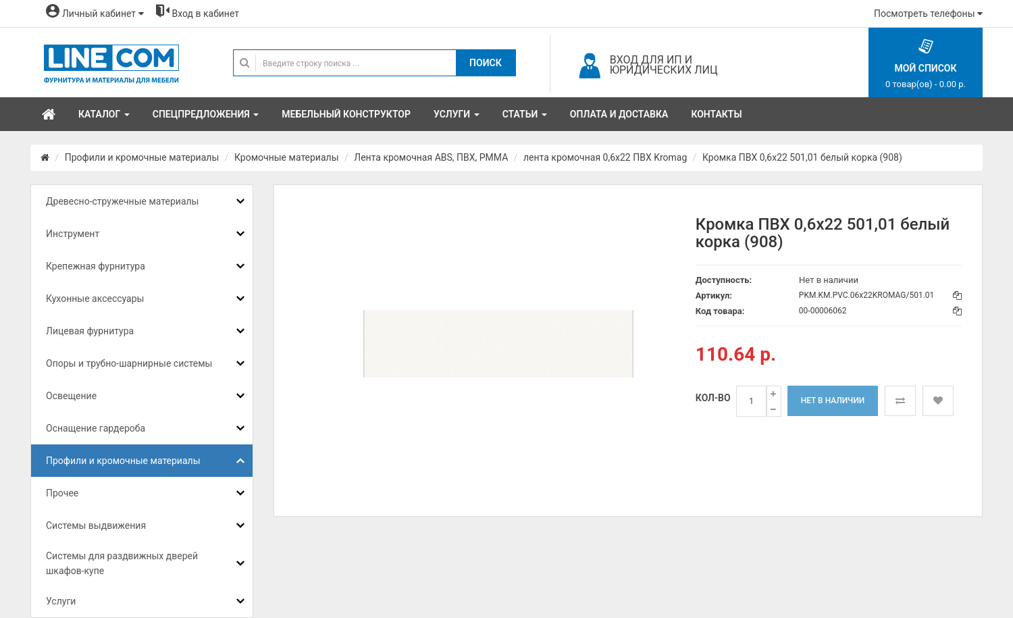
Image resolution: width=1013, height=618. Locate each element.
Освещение (71, 395)
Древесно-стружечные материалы (122, 201)
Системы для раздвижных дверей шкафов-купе (122, 563)
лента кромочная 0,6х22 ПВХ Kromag (605, 157)
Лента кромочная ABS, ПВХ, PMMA (431, 157)
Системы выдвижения (96, 525)
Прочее (62, 493)
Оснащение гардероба (95, 428)
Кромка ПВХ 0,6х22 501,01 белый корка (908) (802, 157)
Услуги (61, 601)
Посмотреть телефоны (928, 13)
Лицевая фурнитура (90, 331)
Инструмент (72, 233)
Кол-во (713, 397)
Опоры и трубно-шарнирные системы (129, 363)
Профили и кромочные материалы (142, 157)
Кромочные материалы (286, 157)
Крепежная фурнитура (95, 266)
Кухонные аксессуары (95, 298)
